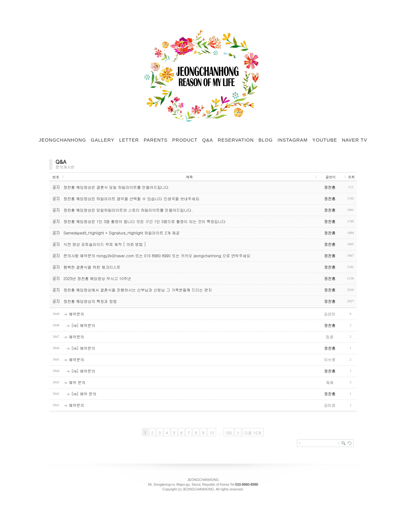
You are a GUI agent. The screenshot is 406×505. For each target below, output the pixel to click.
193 (228, 432)
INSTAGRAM (293, 140)
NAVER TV (354, 140)
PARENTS (155, 140)
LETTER (129, 140)
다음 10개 (252, 432)
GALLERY (102, 140)
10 (211, 432)
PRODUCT (184, 140)
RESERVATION (236, 140)
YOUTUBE (324, 140)
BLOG (266, 140)
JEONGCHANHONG (62, 140)
